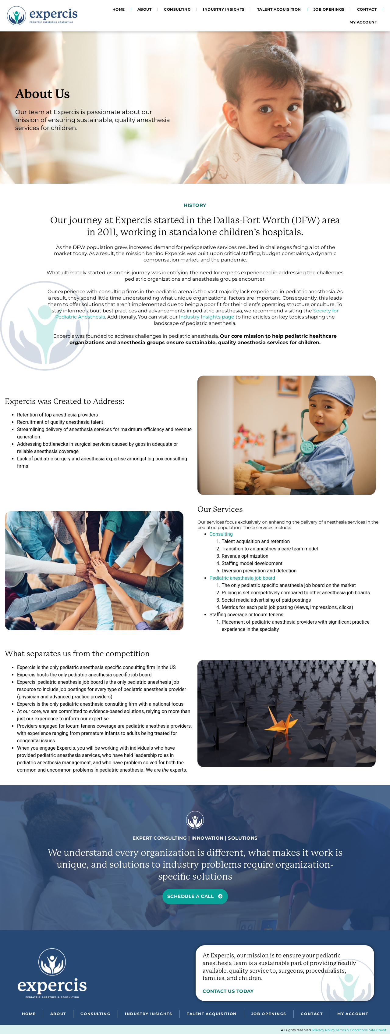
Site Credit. (378, 1030)
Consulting (177, 9)
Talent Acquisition (279, 9)
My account (363, 22)
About (144, 9)
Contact (367, 9)
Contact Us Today (228, 991)
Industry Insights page (206, 317)
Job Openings (329, 9)
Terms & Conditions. (352, 1030)
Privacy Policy (323, 1030)
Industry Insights (224, 9)
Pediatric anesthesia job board (242, 578)
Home (118, 9)
